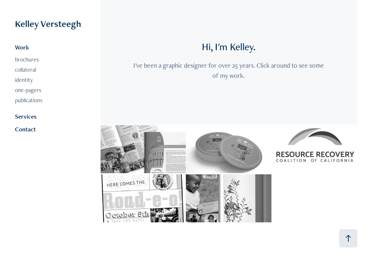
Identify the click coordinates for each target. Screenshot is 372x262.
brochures (27, 59)
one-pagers (28, 90)
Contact (25, 129)
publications (29, 100)
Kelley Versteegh (48, 23)
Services (25, 116)
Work (22, 47)
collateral (25, 70)
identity (24, 80)
